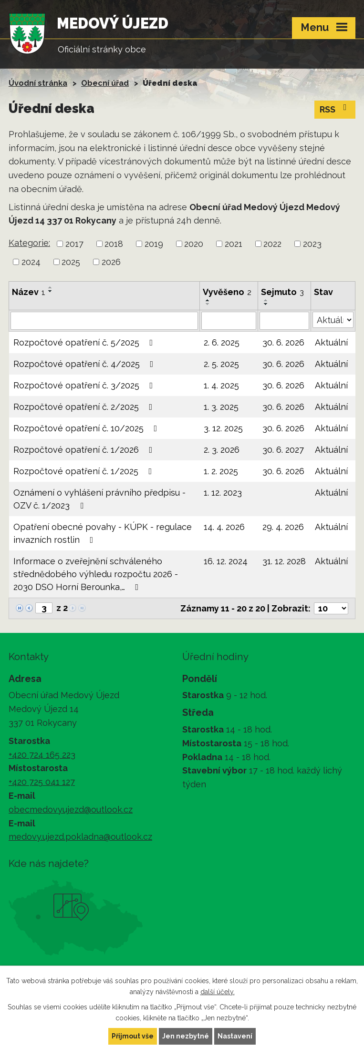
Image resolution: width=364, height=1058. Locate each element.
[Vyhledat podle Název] (104, 321)
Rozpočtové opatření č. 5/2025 (85, 342)
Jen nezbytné (185, 1036)
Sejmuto (282, 292)
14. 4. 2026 (224, 527)
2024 (31, 262)
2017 (74, 244)
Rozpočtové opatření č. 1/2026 (84, 450)
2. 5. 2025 (221, 364)
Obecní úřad (105, 83)
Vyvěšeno (227, 292)
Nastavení (235, 1036)
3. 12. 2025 (223, 428)
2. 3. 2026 (221, 450)
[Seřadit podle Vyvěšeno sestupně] (208, 304)
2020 (193, 244)
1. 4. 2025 (221, 385)
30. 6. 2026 (283, 342)
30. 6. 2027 (283, 450)
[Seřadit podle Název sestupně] (50, 291)
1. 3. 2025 (221, 407)
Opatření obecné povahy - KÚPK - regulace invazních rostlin (102, 533)
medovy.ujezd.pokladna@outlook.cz (80, 837)
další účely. (217, 992)
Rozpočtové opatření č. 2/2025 (84, 407)
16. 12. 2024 (226, 561)
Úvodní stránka (38, 83)
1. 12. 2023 (223, 493)
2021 (233, 244)
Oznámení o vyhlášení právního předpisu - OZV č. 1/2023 (99, 499)
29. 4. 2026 (283, 527)
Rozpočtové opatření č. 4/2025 (85, 364)
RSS (335, 108)
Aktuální (331, 342)
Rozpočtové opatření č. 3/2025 (85, 385)
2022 (272, 244)
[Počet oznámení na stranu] (331, 608)
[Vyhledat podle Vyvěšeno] (228, 321)
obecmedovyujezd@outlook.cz (71, 809)
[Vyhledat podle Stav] (333, 320)
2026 (111, 262)
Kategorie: (29, 243)
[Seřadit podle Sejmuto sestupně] (266, 304)
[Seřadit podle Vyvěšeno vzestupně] (208, 300)
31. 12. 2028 (284, 561)
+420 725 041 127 (42, 782)
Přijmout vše (133, 1036)
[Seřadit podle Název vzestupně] (50, 287)
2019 (154, 244)
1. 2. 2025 (221, 471)
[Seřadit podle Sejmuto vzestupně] (266, 300)
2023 (312, 244)
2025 (71, 262)
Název (28, 292)
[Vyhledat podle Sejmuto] (284, 321)
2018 (113, 244)
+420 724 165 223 (42, 755)
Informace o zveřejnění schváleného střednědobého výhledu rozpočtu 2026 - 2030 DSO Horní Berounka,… (95, 574)
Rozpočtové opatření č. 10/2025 (87, 428)
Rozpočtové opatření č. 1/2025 (84, 471)
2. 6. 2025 (221, 342)
